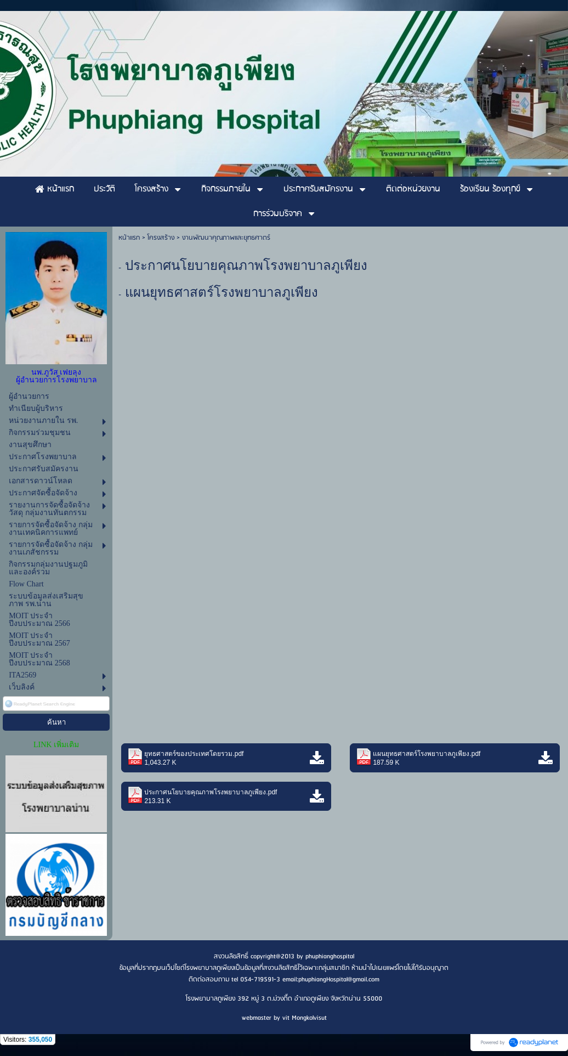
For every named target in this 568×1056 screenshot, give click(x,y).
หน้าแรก (129, 238)
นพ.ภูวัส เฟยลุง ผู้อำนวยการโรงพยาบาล (56, 376)
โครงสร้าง (160, 238)
